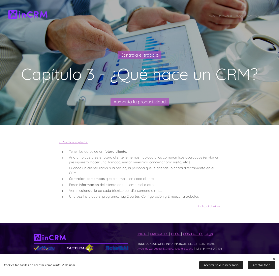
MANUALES (159, 234)
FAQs (209, 234)
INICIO (142, 234)
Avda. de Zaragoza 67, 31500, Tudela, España (165, 248)
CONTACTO (193, 234)
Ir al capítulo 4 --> (209, 206)
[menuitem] (255, 16)
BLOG (176, 234)
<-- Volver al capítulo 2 (73, 142)
